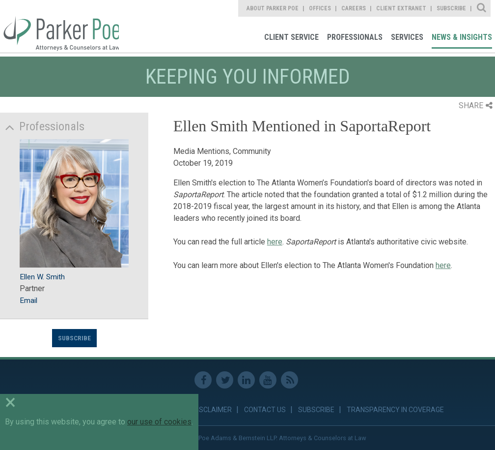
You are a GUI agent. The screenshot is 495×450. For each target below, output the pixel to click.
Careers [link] (353, 8)
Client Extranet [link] (401, 8)
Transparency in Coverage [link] (395, 410)
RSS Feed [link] (289, 380)
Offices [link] (320, 8)
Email (28, 300)
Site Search (482, 8)
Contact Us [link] (265, 410)
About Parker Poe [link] (273, 8)
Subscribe (74, 338)
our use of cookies (159, 421)
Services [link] (407, 37)
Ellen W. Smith (42, 276)
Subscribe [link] (451, 8)
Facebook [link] (203, 380)
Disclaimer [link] (212, 410)
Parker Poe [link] (59, 26)
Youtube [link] (267, 380)
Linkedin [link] (246, 380)
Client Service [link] (291, 37)
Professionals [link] (355, 37)
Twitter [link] (224, 380)
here (274, 241)
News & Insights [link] (462, 37)
